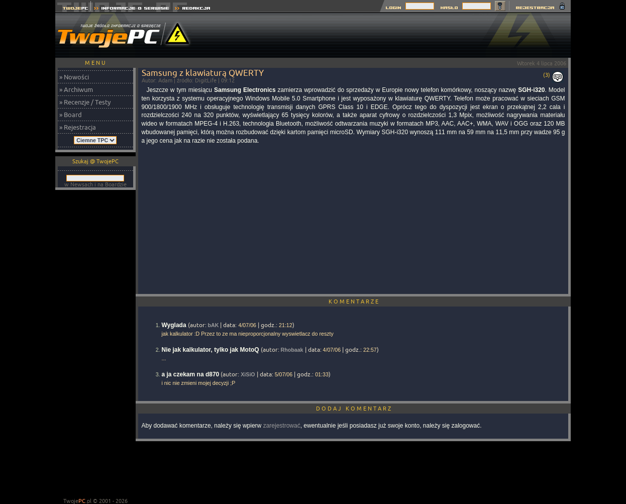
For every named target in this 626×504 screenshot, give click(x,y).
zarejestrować (281, 425)
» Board (70, 114)
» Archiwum (76, 89)
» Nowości (74, 76)
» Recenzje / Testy (85, 102)
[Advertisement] (388, 35)
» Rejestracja (77, 127)
